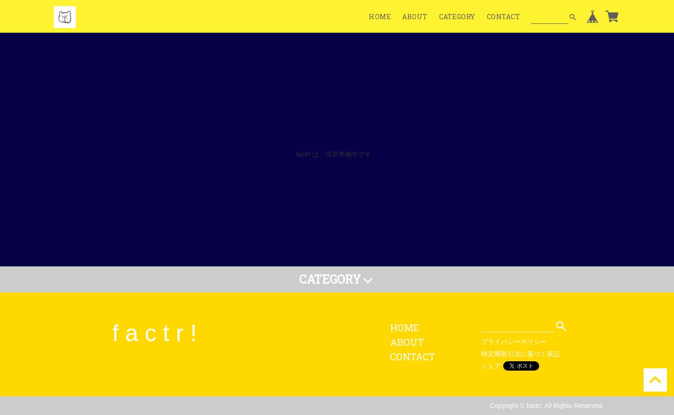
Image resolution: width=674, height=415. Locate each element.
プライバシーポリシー (514, 341)
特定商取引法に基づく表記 (520, 354)
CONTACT (503, 16)
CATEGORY (457, 16)
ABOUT (415, 16)
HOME (380, 16)
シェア (491, 366)
